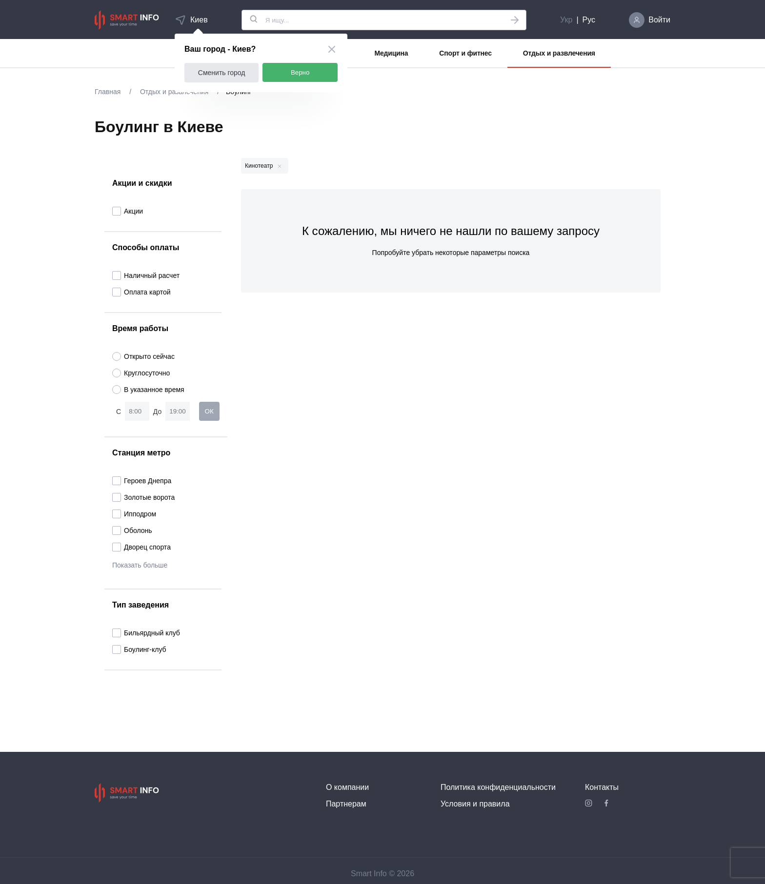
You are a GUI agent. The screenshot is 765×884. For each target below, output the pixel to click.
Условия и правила (475, 804)
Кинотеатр (263, 165)
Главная (108, 92)
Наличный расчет (146, 275)
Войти (659, 20)
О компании (347, 787)
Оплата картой (141, 292)
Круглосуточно (141, 373)
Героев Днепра (141, 480)
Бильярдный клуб (146, 633)
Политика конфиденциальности (498, 787)
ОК (209, 411)
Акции (127, 211)
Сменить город (221, 73)
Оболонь (132, 530)
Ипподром (134, 514)
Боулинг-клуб (139, 649)
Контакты (602, 787)
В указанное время (148, 389)
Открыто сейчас (143, 356)
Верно (300, 72)
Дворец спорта (141, 547)
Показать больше (139, 565)
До (157, 411)
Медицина (391, 53)
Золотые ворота (143, 497)
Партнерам (346, 804)
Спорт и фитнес (465, 53)
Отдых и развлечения (559, 53)
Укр (566, 20)
